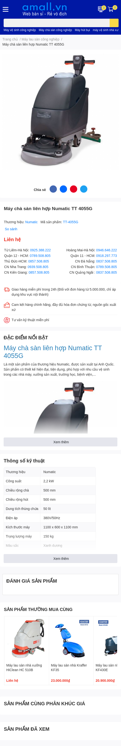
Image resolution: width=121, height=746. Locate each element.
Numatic (31, 222)
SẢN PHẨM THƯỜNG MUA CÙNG (38, 609)
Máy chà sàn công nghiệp (55, 30)
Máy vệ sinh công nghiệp (20, 30)
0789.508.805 (40, 256)
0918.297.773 (106, 256)
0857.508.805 (38, 261)
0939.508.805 (38, 267)
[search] (114, 23)
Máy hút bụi (82, 30)
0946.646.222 (106, 250)
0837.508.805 (106, 261)
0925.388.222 (40, 250)
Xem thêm (61, 442)
